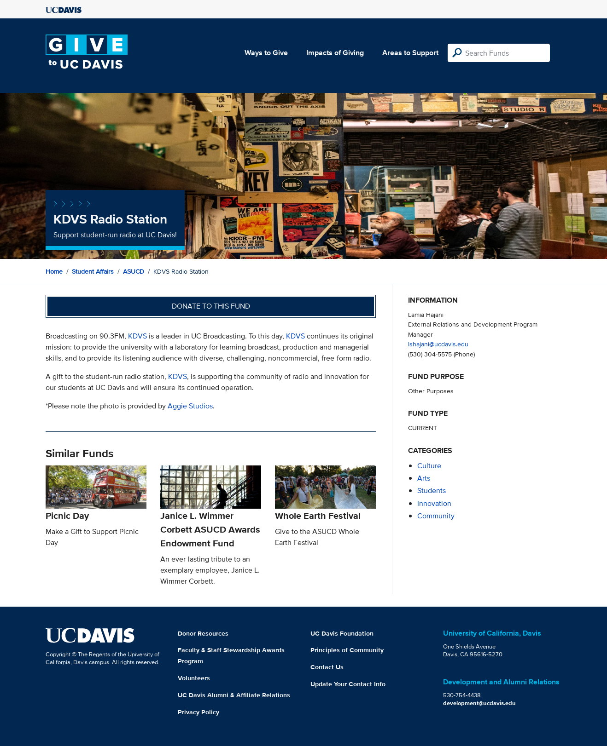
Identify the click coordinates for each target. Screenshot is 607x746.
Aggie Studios (190, 406)
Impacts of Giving (335, 52)
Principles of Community (347, 649)
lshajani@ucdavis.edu (438, 344)
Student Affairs (93, 271)
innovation (434, 503)
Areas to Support (410, 52)
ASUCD (133, 271)
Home (54, 271)
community (436, 516)
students (431, 490)
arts (423, 478)
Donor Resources (203, 633)
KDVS (137, 336)
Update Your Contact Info (347, 684)
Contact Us (327, 666)
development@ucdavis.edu (479, 703)
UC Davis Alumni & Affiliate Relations (234, 695)
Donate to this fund (211, 306)
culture (429, 465)
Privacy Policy (198, 712)
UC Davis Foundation (342, 633)
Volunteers (194, 678)
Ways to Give (266, 52)
